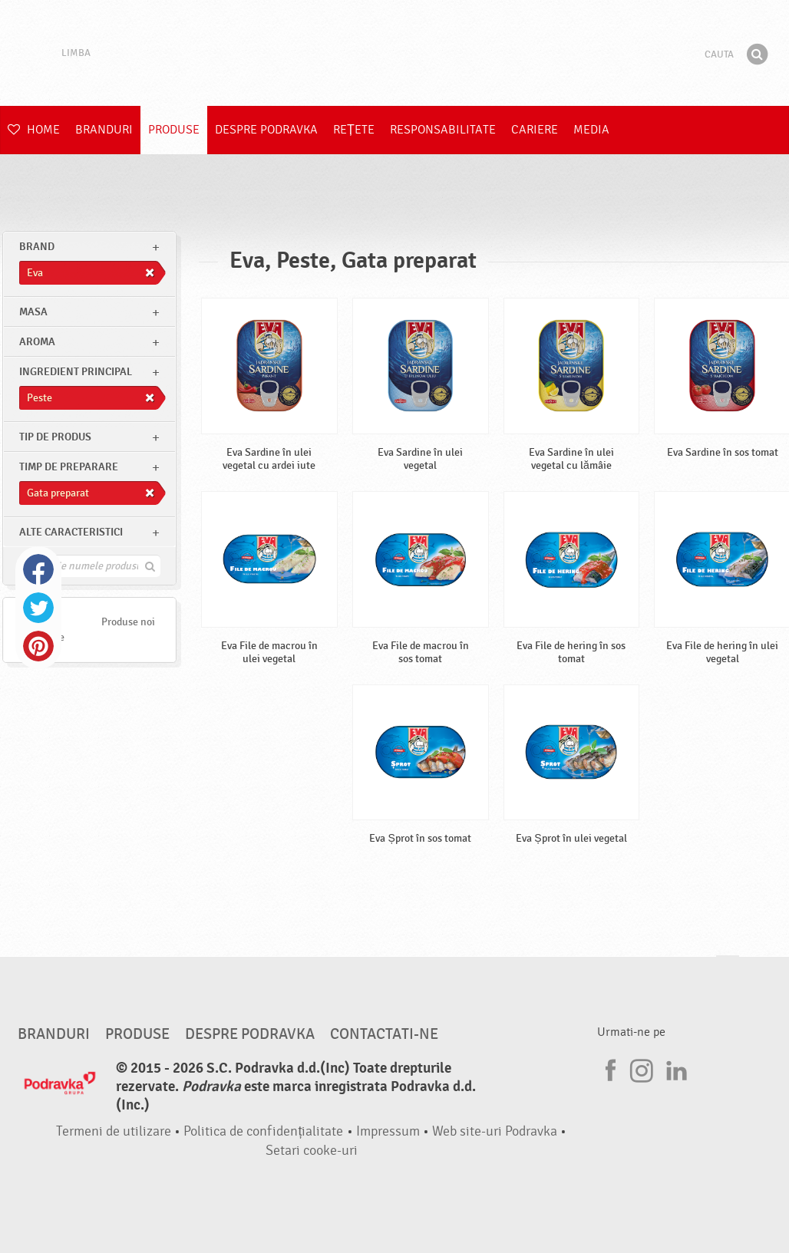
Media (591, 130)
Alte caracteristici (71, 532)
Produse (174, 130)
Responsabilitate (443, 130)
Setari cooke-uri (312, 1151)
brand (36, 246)
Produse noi (128, 621)
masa (33, 311)
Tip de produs (55, 436)
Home (34, 130)
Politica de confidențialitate (263, 1131)
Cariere (534, 130)
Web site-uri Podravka (494, 1131)
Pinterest (38, 646)
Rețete (354, 130)
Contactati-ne (384, 1034)
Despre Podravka (266, 130)
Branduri (104, 130)
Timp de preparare (68, 466)
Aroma (37, 341)
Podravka (394, 53)
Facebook (38, 569)
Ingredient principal (75, 371)
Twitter (38, 607)
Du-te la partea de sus (727, 970)
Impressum (388, 1131)
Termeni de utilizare (113, 1131)
